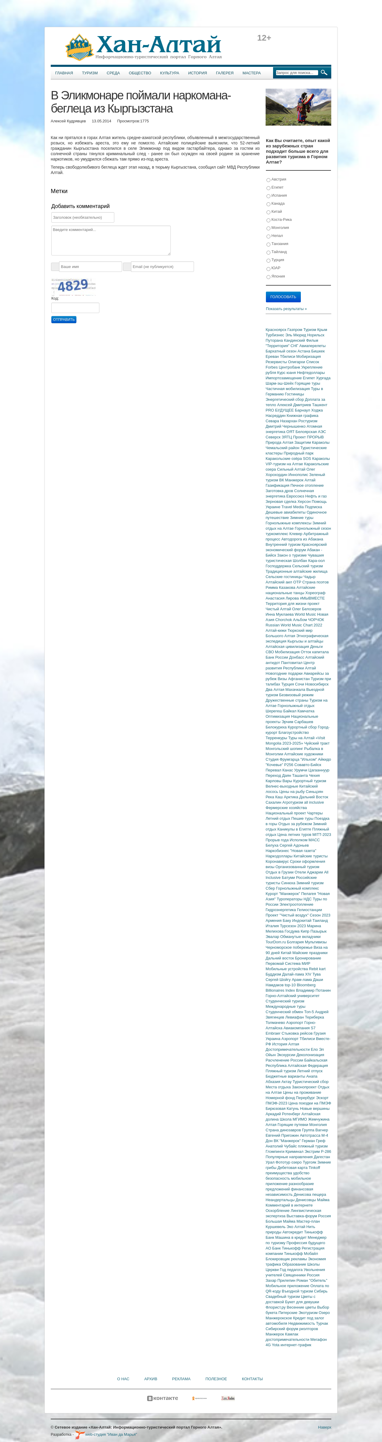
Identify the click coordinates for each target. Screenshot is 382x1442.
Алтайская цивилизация (288, 646)
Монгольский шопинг (285, 748)
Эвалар (273, 936)
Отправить (64, 320)
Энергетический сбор (285, 399)
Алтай (309, 480)
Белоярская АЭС (310, 431)
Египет (275, 187)
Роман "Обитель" (311, 1280)
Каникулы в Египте (295, 829)
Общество (140, 73)
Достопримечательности (288, 1049)
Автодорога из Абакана (302, 539)
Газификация (278, 485)
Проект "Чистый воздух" (288, 915)
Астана (304, 351)
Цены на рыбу (292, 791)
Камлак (291, 1334)
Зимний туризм (310, 883)
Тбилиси (288, 356)
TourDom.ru (276, 942)
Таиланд (320, 920)
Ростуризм (308, 421)
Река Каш (275, 797)
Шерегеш (274, 711)
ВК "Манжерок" (288, 1140)
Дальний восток (280, 958)
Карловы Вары (279, 781)
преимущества (279, 1173)
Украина (273, 1038)
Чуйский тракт (316, 743)
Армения (274, 920)
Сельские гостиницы (285, 576)
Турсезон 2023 (293, 926)
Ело (315, 1049)
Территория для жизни (286, 603)
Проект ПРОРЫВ (308, 437)
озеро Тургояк (304, 1162)
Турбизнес (275, 335)
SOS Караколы (316, 458)
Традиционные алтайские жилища (296, 571)
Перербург (306, 1098)
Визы (283, 679)
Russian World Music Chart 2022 (294, 625)
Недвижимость (302, 1323)
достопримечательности (288, 1339)
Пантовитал (292, 662)
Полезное (216, 1379)
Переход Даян (279, 775)
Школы (313, 1264)
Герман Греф (313, 1140)
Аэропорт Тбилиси (298, 1038)
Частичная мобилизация (288, 388)
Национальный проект (286, 813)
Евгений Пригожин (283, 1135)
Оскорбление (278, 1210)
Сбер (271, 888)
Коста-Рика (279, 219)
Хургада (323, 378)
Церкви (273, 1269)
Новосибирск (317, 684)
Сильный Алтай (291, 469)
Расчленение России (285, 1060)
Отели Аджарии (309, 872)
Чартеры (315, 813)
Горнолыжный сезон (313, 528)
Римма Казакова (281, 587)
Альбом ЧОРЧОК (308, 619)
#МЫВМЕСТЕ (312, 598)
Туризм (90, 73)
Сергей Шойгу (279, 979)
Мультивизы (315, 942)
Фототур (283, 1162)
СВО (270, 652)
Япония (276, 276)
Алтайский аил (279, 582)
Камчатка (306, 711)
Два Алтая (275, 689)
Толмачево (276, 1022)
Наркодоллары (280, 856)
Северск (274, 437)
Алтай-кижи (276, 630)
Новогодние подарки (285, 673)
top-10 (291, 985)
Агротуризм (293, 802)
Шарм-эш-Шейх (280, 383)
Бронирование (308, 958)
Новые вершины (314, 1108)
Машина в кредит (291, 1237)
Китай (274, 211)
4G (269, 1345)
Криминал (295, 1151)
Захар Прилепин (281, 1280)
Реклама (181, 1379)
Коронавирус (278, 861)
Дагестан (322, 1157)
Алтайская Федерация (308, 1065)
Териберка (314, 1017)
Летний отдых (278, 818)
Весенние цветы (302, 1307)
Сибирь (320, 1291)
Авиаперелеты (312, 345)
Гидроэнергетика (281, 910)
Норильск (315, 335)
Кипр (305, 931)
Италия (273, 926)
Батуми (289, 877)
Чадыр (309, 576)
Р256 (289, 764)
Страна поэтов (315, 582)
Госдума (293, 931)
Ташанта (300, 775)
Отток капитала (315, 652)
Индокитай (302, 920)
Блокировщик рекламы (287, 1259)
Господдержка (279, 566)
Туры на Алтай (302, 738)
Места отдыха (279, 1087)
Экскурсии (287, 1055)
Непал (275, 235)
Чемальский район (283, 448)
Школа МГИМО (294, 1119)
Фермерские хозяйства (286, 807)
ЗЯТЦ (287, 437)
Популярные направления (290, 1157)
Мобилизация (288, 652)
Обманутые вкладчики (300, 936)
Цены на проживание (302, 1092)
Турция (275, 260)
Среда (113, 73)
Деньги (316, 646)
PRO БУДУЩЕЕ (280, 410)
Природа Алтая (280, 442)
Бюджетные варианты (286, 1076)
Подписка (313, 507)
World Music (306, 614)
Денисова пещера (310, 1194)
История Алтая (285, 1044)
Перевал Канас (280, 770)
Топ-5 (309, 1012)
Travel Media (293, 507)
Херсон (305, 501)
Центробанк (290, 367)
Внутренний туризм (284, 544)
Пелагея (309, 893)
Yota (276, 1345)
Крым (322, 329)
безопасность (278, 1178)
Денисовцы (306, 1200)
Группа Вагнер (315, 1130)
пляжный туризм (313, 1146)
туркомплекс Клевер (285, 533)
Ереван (273, 356)
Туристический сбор (311, 1081)
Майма (323, 1200)
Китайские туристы (311, 856)
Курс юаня (287, 372)
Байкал (290, 711)
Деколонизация (310, 1055)
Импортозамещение (284, 378)
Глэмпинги (276, 1151)
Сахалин (274, 802)
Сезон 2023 (320, 915)
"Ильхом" (309, 759)
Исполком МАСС (305, 840)
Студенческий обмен (285, 1012)
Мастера (252, 73)
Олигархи (297, 362)
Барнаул (303, 410)
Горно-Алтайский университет (293, 995)
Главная (64, 73)
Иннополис (298, 474)
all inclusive (314, 802)
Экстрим (312, 1151)
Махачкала (295, 689)
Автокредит (293, 1232)
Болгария (296, 942)
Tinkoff (314, 1167)
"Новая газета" (303, 850)
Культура (169, 73)
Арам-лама (302, 979)
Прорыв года (278, 840)
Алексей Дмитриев (294, 405)
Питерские (288, 1312)
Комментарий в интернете (289, 1205)
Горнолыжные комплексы (289, 523)
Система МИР (297, 963)
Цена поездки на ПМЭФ (309, 1103)
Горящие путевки (293, 1124)
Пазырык (318, 931)
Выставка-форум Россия (308, 1216)
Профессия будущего (305, 1243)
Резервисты (277, 362)
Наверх (324, 1427)
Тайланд (277, 252)
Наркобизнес (278, 850)
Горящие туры (307, 383)
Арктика (291, 797)
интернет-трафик (296, 1345)
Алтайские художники (303, 754)
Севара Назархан (282, 421)
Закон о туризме (292, 555)
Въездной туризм (298, 1291)
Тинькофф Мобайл (301, 1253)
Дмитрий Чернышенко (286, 426)
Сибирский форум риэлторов (292, 1329)
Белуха (273, 845)
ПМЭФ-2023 (277, 1103)
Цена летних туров (295, 834)
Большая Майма (281, 1221)
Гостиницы (294, 394)
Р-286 (326, 1151)
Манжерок (275, 1334)
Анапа (311, 1076)
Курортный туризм (309, 781)
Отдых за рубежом (295, 824)
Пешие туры (303, 818)
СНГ (295, 345)
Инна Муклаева (280, 614)
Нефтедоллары (311, 372)
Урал (270, 1162)
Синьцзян (314, 791)
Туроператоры (290, 899)
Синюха (288, 883)
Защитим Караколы (311, 442)
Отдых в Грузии (280, 872)
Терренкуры (277, 738)
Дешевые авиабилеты (286, 512)
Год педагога (292, 1269)
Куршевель (276, 1226)
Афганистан (299, 679)
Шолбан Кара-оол (309, 560)
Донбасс (297, 657)
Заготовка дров (280, 491)
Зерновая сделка (282, 501)
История (197, 73)
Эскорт (322, 1098)
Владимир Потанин (313, 990)
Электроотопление (296, 904)
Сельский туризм (307, 566)
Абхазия (273, 1081)
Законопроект (305, 1087)
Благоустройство (293, 732)
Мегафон (318, 1339)
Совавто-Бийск (307, 764)
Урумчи (301, 770)
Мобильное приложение (288, 1286)
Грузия (320, 1033)
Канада (276, 203)
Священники (295, 1275)
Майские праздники (310, 952)
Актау (287, 1081)
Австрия (276, 179)
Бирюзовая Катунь (283, 1108)
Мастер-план (308, 1221)
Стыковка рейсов (297, 1033)
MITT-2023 (321, 834)
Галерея (225, 73)
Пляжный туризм (281, 1071)
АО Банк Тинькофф (284, 1248)
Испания (277, 195)
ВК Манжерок (291, 480)
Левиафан (295, 1017)
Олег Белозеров (306, 609)
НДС (308, 899)
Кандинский (295, 340)
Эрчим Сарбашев (297, 722)
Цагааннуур (318, 770)
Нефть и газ (316, 496)
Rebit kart (317, 969)
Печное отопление (307, 485)
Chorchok (284, 619)
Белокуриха (277, 727)
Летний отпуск (310, 1071)
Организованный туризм (297, 867)
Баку (287, 920)
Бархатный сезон (282, 351)
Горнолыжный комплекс (297, 888)
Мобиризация (308, 356)
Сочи (300, 684)
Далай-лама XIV (297, 974)
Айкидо (324, 759)
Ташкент (319, 405)
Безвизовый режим (296, 695)
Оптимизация (278, 716)
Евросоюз (295, 496)
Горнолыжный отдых (296, 705)
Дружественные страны (287, 700)
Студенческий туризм (285, 1001)
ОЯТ (291, 431)
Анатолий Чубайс (282, 1146)
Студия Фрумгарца (283, 759)
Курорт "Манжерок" (283, 893)
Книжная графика (302, 415)
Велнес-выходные (282, 786)
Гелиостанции (309, 910)
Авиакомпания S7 (299, 1028)
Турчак (322, 1323)
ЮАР (274, 268)
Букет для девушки (302, 1302)
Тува (316, 974)
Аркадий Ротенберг (283, 1114)
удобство (301, 1173)
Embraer (273, 1033)
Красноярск (276, 329)
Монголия (278, 227)
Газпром (295, 329)
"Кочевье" (275, 764)
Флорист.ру (276, 1307)
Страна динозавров (284, 1130)
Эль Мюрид (296, 335)
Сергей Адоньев (294, 845)
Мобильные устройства (287, 969)
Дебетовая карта (293, 1167)
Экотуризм (308, 1312)
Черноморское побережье (290, 947)
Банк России (277, 657)
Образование (294, 1264)
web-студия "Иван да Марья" (106, 1434)
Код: (55, 298)
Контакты (252, 1379)
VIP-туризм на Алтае (285, 464)
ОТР (297, 582)
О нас (123, 1379)
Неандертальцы (281, 1200)
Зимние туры (301, 517)
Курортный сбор (303, 727)
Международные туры (285, 1006)
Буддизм (274, 974)
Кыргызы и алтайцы (305, 641)
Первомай (275, 963)
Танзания (277, 244)
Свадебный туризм (283, 1296)
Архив (150, 1379)
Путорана (275, 340)
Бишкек (318, 351)
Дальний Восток (313, 797)
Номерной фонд (281, 1098)
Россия (313, 1275)
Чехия (314, 775)
